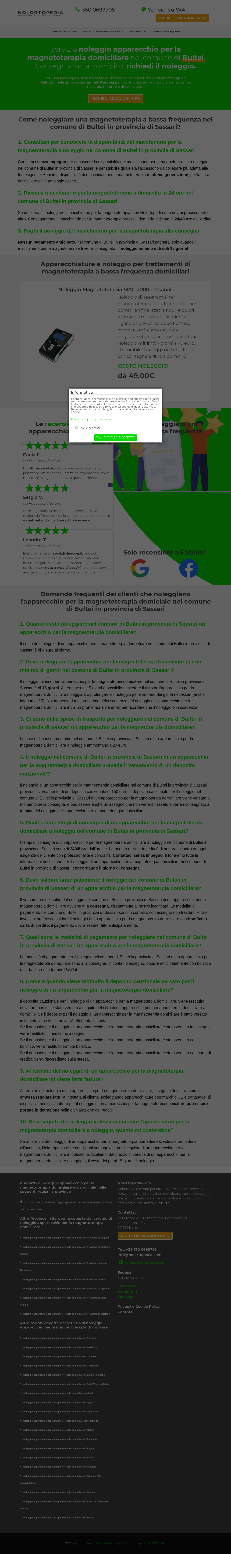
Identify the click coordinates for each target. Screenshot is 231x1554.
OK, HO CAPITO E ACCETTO (115, 437)
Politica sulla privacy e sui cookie (91, 419)
